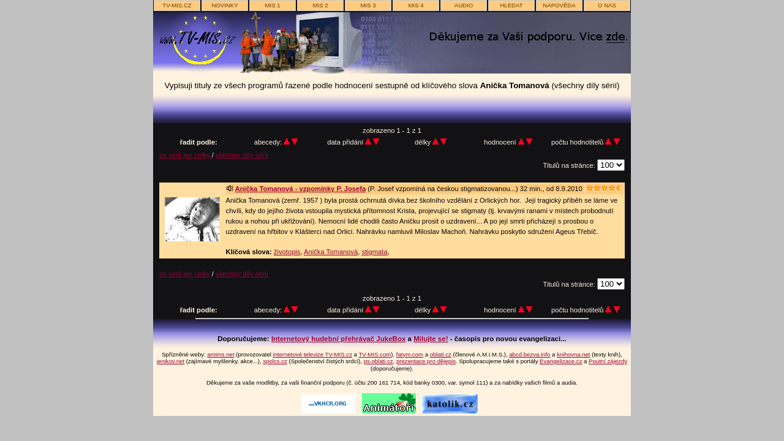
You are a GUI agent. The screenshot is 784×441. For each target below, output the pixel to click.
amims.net (220, 354)
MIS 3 (367, 5)
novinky (224, 5)
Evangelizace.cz (561, 361)
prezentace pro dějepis (426, 361)
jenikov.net (170, 361)
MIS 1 (272, 5)
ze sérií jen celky (185, 155)
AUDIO (463, 5)
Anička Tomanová (331, 251)
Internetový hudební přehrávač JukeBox (338, 338)
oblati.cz (440, 354)
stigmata (374, 251)
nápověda (559, 5)
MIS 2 (320, 5)
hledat (511, 5)
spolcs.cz (275, 361)
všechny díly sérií (242, 155)
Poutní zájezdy (608, 361)
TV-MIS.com (374, 354)
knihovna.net (573, 354)
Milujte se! (430, 338)
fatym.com (409, 354)
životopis (287, 251)
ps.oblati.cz (378, 361)
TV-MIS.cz (176, 5)
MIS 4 (415, 5)
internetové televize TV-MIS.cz (312, 354)
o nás (607, 5)
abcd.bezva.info (529, 354)
